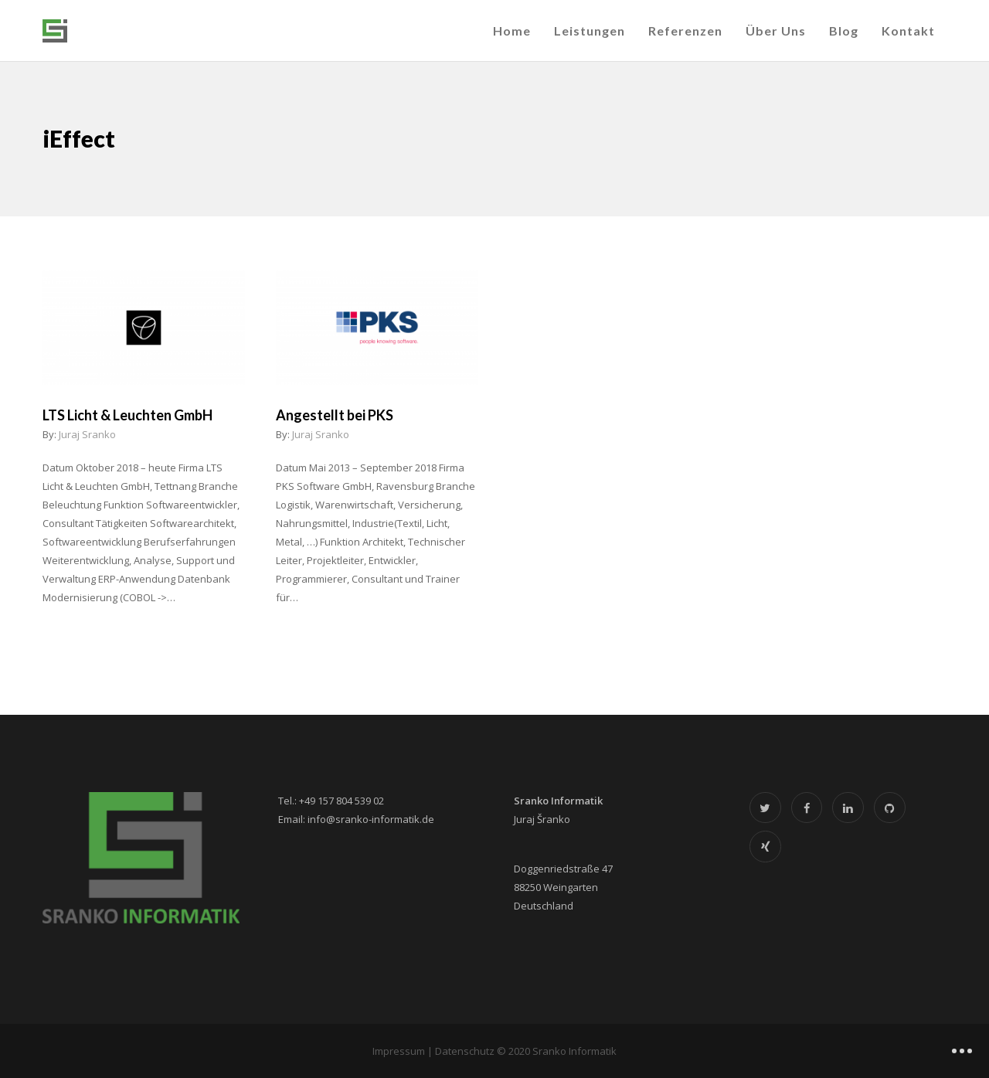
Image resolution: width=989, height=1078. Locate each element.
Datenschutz (464, 1051)
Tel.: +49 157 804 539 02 (331, 801)
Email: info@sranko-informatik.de (356, 819)
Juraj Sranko (87, 434)
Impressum (398, 1051)
